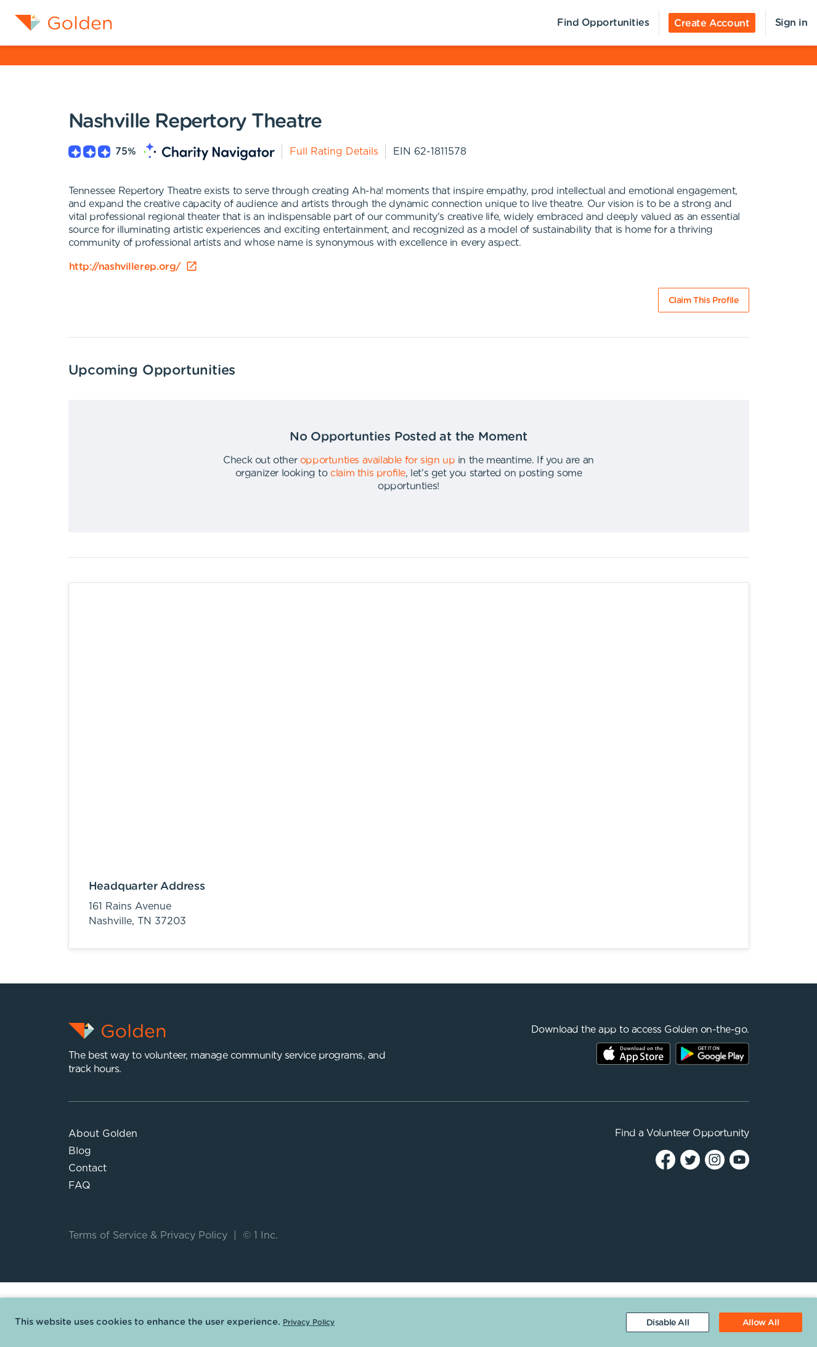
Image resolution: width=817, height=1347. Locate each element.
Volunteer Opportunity (697, 1133)
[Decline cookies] (667, 1322)
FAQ (79, 1185)
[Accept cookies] (760, 1322)
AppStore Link (633, 1053)
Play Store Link (712, 1053)
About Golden (102, 1134)
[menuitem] (56, 22)
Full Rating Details (334, 152)
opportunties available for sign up (377, 460)
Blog (79, 1151)
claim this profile (367, 473)
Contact (87, 1168)
